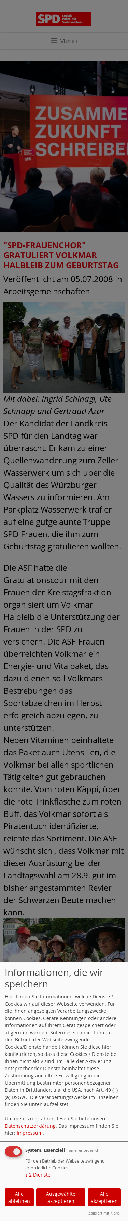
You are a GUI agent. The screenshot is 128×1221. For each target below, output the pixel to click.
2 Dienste (38, 1174)
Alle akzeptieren (104, 1197)
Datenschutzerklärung (30, 1126)
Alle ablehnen (19, 1197)
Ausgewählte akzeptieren (60, 1197)
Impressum (30, 1133)
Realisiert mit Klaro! (103, 1213)
